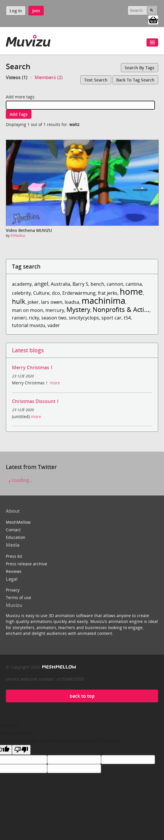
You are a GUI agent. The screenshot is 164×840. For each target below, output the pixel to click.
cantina (134, 284)
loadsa (72, 302)
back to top (82, 696)
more (55, 383)
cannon (115, 284)
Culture (41, 293)
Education (15, 537)
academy (22, 284)
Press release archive (26, 563)
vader (53, 325)
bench (97, 284)
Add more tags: (21, 97)
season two (53, 318)
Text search (95, 80)
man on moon (27, 310)
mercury (54, 310)
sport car (111, 318)
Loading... (19, 480)
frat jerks (107, 293)
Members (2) (49, 77)
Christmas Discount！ (36, 401)
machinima (103, 300)
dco (56, 293)
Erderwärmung (79, 293)
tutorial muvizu (28, 325)
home (131, 291)
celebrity (21, 293)
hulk (18, 301)
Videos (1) (16, 77)
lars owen (51, 302)
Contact (13, 529)
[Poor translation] (21, 750)
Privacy (13, 590)
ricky (34, 318)
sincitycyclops (84, 318)
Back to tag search (135, 80)
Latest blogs (28, 350)
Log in (16, 10)
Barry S (80, 284)
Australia (60, 284)
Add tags (19, 114)
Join (36, 10)
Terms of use (18, 597)
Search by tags (139, 67)
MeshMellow (18, 522)
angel (41, 283)
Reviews (14, 571)
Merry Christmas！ (33, 367)
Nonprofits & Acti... (121, 309)
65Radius (17, 235)
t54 (127, 318)
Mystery (78, 309)
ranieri (19, 318)
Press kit (14, 556)
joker (33, 302)
